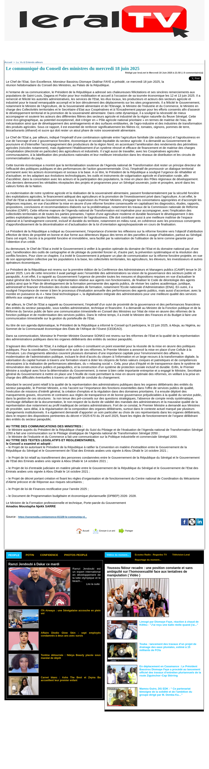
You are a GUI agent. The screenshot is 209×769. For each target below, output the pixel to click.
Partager (131, 530)
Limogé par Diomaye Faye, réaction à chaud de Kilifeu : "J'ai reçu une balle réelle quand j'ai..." (166, 623)
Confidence (54, 555)
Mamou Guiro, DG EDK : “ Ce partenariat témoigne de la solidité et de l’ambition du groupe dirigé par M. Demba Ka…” (170, 691)
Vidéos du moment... (119, 554)
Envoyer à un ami (103, 530)
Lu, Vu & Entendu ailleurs (28, 62)
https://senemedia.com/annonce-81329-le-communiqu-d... (48, 516)
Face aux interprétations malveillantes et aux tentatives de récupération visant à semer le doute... (186, 585)
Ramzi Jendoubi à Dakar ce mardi (32, 564)
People (15, 555)
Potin (33, 555)
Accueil (8, 62)
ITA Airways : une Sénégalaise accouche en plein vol (69, 610)
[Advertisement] (104, 50)
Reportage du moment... (151, 560)
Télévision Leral (186, 554)
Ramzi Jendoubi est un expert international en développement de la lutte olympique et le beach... (86, 574)
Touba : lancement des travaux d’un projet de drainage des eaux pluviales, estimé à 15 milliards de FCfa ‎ (170, 646)
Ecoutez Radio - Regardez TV (154, 554)
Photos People (85, 555)
